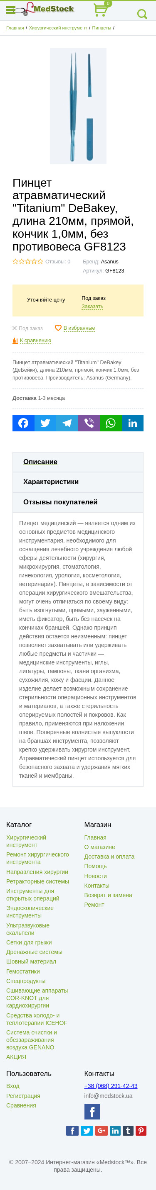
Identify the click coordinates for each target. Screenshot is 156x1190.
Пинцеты (101, 27)
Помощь (95, 866)
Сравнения (21, 1105)
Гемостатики (23, 971)
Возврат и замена (108, 895)
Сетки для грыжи (29, 942)
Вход (13, 1086)
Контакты (96, 885)
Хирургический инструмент (58, 27)
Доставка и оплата (109, 856)
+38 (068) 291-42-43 (111, 1086)
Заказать (92, 306)
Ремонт (94, 904)
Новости (95, 876)
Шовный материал (31, 961)
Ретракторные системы (37, 881)
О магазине (99, 847)
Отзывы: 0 (57, 262)
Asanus (110, 262)
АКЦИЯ (16, 1057)
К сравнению (35, 340)
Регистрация (23, 1096)
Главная (15, 27)
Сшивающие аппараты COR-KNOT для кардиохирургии (37, 998)
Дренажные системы (34, 952)
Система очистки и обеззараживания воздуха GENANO (31, 1040)
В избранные (79, 328)
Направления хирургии (37, 872)
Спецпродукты (25, 981)
